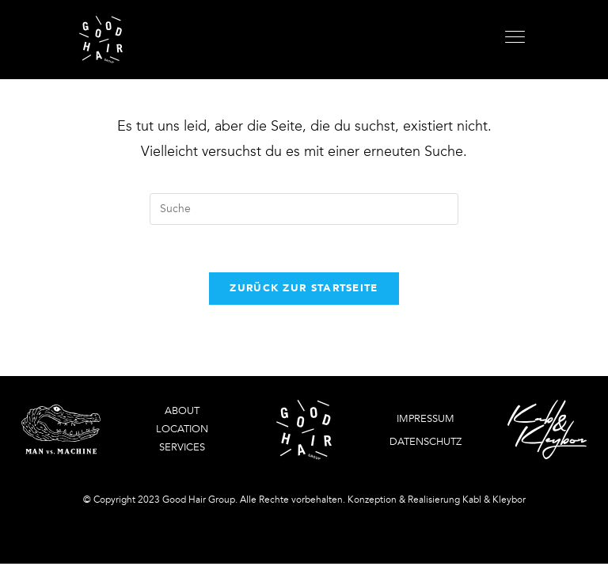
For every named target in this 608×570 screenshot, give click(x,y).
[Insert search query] (304, 209)
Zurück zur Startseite (304, 288)
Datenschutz (426, 441)
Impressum (425, 418)
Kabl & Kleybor (494, 499)
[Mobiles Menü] (517, 39)
